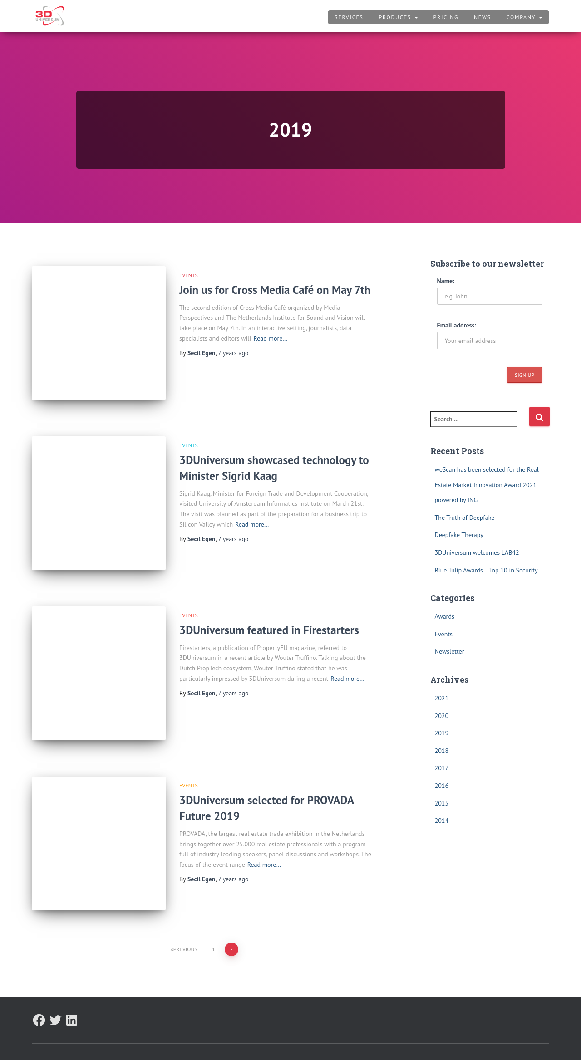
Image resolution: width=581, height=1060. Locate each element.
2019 (442, 733)
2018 (442, 751)
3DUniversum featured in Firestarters (269, 618)
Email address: (457, 325)
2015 (442, 803)
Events (188, 275)
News (482, 17)
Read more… (270, 338)
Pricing (445, 17)
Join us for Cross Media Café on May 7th (274, 290)
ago (233, 353)
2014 (442, 820)
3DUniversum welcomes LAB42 (477, 552)
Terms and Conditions (162, 1039)
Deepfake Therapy (459, 535)
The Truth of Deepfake (465, 517)
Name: (445, 281)
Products (398, 17)
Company (524, 17)
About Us (51, 1039)
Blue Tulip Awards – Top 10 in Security (486, 570)
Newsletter (449, 651)
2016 (442, 786)
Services (349, 17)
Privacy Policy (97, 1039)
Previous (185, 924)
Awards (444, 616)
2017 (442, 768)
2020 (442, 716)
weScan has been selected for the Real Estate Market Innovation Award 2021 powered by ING (487, 484)
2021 (442, 698)
